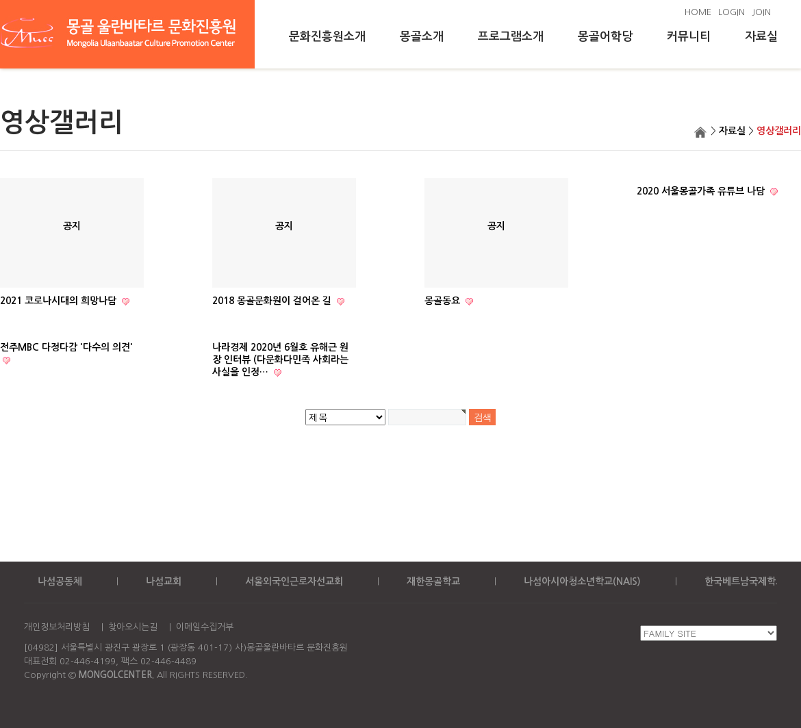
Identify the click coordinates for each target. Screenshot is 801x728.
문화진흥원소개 (327, 36)
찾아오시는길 (132, 627)
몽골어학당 (605, 36)
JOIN (761, 12)
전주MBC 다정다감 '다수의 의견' (66, 347)
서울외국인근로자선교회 (294, 581)
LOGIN (731, 12)
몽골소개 (422, 36)
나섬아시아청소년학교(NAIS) (582, 581)
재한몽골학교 (433, 581)
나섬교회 (163, 581)
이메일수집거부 (204, 627)
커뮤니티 (689, 36)
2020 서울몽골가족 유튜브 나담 (702, 191)
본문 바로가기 (0, 0)
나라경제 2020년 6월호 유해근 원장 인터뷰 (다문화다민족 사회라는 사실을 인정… (280, 359)
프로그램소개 (511, 36)
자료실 (761, 36)
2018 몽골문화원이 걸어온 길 (273, 300)
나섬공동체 (60, 581)
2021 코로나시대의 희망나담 (59, 300)
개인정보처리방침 (57, 627)
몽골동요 (443, 300)
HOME (698, 12)
